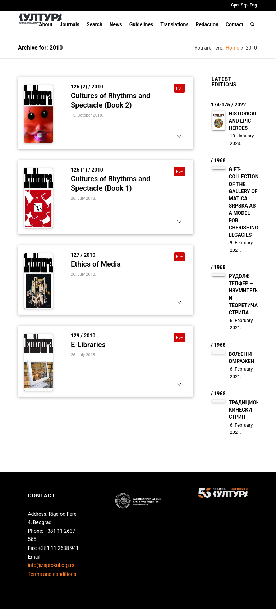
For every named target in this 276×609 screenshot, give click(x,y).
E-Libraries (88, 344)
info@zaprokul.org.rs (51, 565)
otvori (179, 143)
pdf (181, 88)
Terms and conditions (52, 574)
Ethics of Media (96, 264)
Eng (253, 5)
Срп (235, 5)
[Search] (252, 24)
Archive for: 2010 (40, 47)
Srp (244, 5)
